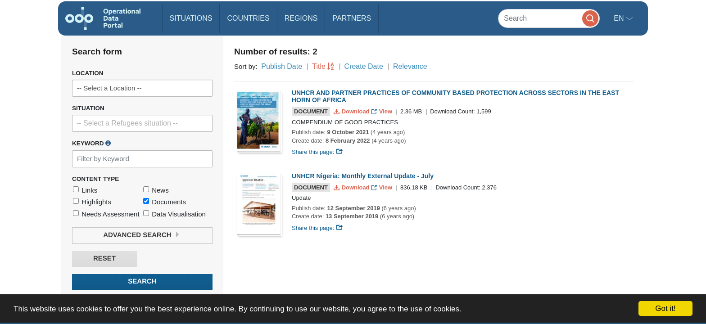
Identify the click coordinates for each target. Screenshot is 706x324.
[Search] (549, 18)
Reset (104, 258)
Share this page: (317, 151)
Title (319, 66)
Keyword (91, 143)
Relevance (410, 66)
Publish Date (281, 66)
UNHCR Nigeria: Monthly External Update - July (363, 176)
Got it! (665, 308)
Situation (88, 108)
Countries (248, 18)
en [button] (620, 18)
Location (88, 73)
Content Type (95, 179)
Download (352, 111)
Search (142, 281)
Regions (301, 18)
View (382, 111)
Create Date (363, 66)
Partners (351, 18)
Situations (191, 18)
